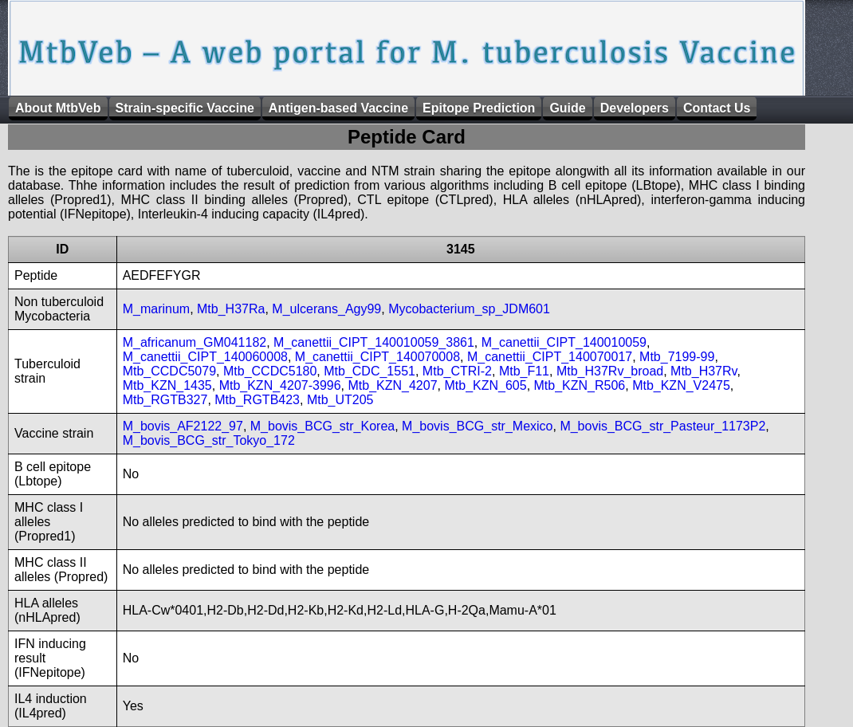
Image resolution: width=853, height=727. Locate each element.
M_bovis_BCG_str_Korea (322, 426)
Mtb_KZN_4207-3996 (280, 385)
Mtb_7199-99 (676, 357)
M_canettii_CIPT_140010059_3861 (373, 342)
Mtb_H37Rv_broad (609, 371)
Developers (634, 108)
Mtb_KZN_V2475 (681, 385)
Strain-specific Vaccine (185, 108)
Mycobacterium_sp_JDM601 (469, 309)
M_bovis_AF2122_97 (183, 426)
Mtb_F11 (524, 371)
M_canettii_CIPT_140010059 (564, 342)
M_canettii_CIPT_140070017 (549, 357)
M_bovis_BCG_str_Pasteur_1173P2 (662, 426)
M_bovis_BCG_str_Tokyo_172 (209, 440)
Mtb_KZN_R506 (580, 385)
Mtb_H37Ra (231, 309)
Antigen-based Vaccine (338, 108)
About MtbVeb (58, 108)
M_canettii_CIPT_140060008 (205, 357)
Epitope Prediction (479, 108)
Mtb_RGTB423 (257, 400)
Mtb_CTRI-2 (457, 371)
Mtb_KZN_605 (485, 385)
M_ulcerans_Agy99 (326, 309)
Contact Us (716, 108)
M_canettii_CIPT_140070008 (377, 357)
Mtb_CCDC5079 (169, 371)
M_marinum (156, 309)
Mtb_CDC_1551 (369, 371)
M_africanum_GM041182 (195, 342)
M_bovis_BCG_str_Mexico (477, 426)
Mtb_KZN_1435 (167, 385)
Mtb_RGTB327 (165, 400)
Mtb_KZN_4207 (393, 385)
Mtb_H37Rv (703, 371)
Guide (567, 108)
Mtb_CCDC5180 (269, 371)
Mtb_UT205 (340, 400)
